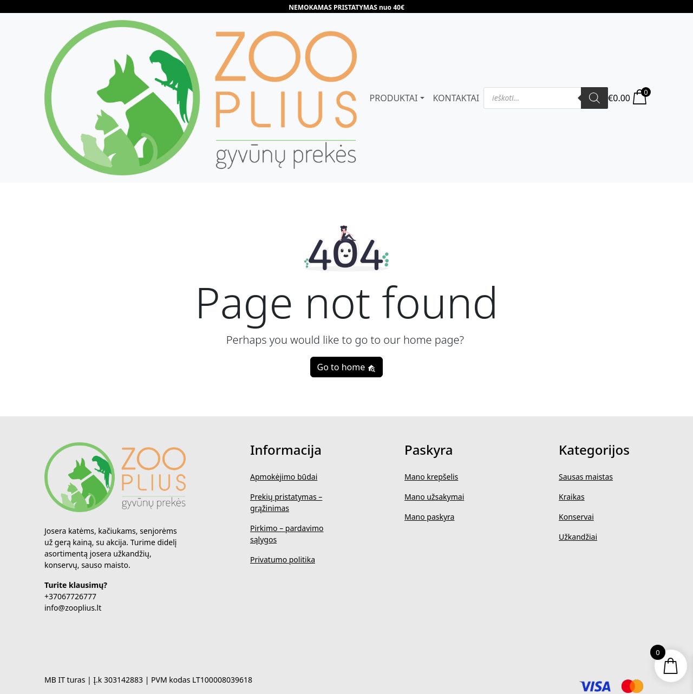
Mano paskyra (429, 517)
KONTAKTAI (456, 98)
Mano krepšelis (431, 477)
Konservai (576, 517)
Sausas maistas (586, 477)
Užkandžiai (578, 537)
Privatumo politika (282, 559)
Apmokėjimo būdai (283, 477)
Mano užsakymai (434, 497)
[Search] (594, 98)
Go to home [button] (346, 367)
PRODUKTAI (394, 98)
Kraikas (572, 497)
